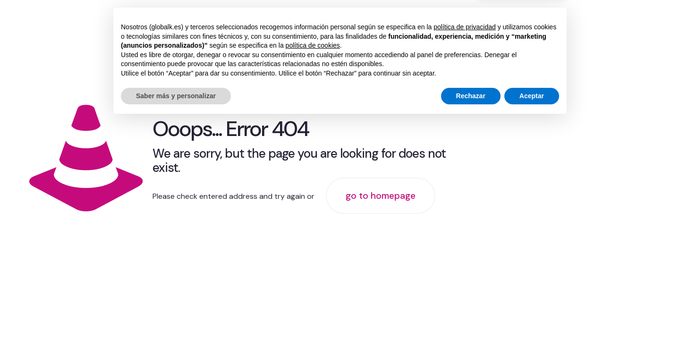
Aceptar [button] (531, 314)
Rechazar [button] (470, 314)
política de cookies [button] (313, 264)
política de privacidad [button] (465, 245)
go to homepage (381, 196)
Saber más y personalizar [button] (176, 314)
